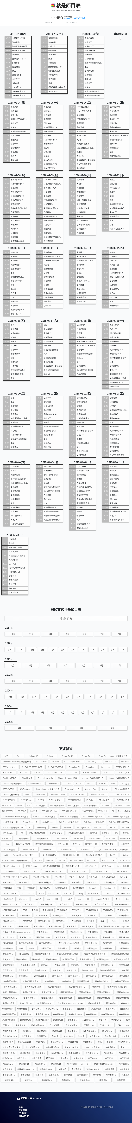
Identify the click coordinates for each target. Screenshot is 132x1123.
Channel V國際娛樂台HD (13, 784)
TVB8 (19, 888)
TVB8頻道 (31, 888)
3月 (103, 650)
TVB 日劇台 (124, 877)
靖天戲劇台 (7, 1058)
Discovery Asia (90, 789)
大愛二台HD (60, 965)
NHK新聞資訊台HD (71, 855)
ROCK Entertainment (11, 866)
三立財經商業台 (101, 905)
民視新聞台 (55, 1025)
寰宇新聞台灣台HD (31, 982)
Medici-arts (47, 850)
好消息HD (57, 971)
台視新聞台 (62, 949)
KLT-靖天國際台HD (41, 839)
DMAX (113, 784)
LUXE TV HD (110, 839)
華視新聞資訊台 (52, 1047)
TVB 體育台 (7, 888)
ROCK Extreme (31, 866)
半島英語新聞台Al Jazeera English (17, 932)
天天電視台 (24, 971)
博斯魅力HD (124, 938)
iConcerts (23, 899)
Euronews (106, 806)
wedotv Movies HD (10, 905)
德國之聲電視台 (10, 992)
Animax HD (33, 756)
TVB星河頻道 (78, 888)
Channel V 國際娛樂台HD (92, 778)
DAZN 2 (79, 784)
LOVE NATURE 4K (60, 839)
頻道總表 (63, 1069)
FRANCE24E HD (88, 811)
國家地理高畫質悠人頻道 (67, 954)
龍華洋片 (29, 1080)
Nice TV (112, 855)
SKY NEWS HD (90, 866)
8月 (85, 634)
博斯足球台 (124, 932)
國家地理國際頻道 (42, 954)
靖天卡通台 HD (92, 1053)
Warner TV (68, 894)
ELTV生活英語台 (56, 800)
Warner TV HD (53, 894)
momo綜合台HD (102, 899)
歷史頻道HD (116, 1020)
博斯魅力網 (8, 943)
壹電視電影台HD (28, 965)
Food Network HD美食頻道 (44, 817)
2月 (113, 650)
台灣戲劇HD (124, 943)
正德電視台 (72, 1020)
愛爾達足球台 (47, 998)
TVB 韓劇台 (124, 883)
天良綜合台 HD (40, 971)
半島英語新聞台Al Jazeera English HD (113, 927)
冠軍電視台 (71, 927)
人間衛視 (92, 916)
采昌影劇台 (40, 1053)
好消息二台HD (88, 971)
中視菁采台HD (123, 910)
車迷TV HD (125, 1047)
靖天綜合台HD (94, 1058)
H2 (30, 828)
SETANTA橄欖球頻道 (51, 866)
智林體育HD (7, 1009)
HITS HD (105, 833)
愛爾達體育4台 (122, 998)
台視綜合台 (92, 949)
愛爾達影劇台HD (104, 992)
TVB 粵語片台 (24, 883)
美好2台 (81, 1036)
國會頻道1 (6, 960)
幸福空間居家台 (122, 982)
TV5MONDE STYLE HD (41, 877)
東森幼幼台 (67, 1009)
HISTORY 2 (93, 833)
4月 (93, 650)
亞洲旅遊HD (8, 916)
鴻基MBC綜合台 (93, 1069)
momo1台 (37, 899)
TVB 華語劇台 (108, 883)
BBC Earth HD (41, 762)
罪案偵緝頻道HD (9, 1036)
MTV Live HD (63, 844)
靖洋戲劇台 (7, 1069)
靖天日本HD (22, 1058)
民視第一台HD (106, 1025)
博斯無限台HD (76, 932)
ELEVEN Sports (26, 800)
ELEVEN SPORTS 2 (98, 795)
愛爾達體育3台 (103, 998)
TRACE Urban (122, 872)
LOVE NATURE (77, 839)
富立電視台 (24, 976)
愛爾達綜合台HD (10, 998)
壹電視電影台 (9, 965)
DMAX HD (102, 784)
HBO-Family (99, 828)
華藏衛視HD (7, 1042)
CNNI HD (107, 773)
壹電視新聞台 (85, 960)
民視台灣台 (20, 1025)
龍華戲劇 (125, 1075)
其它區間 (68, 19)
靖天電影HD (40, 1064)
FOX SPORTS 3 (7, 811)
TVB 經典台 (61, 883)
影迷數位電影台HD (77, 987)
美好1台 (55, 1036)
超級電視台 (110, 1047)
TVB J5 (81, 877)
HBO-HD (112, 828)
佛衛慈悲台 (124, 916)
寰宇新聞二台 (108, 976)
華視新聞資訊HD (33, 1047)
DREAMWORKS (8, 789)
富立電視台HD (40, 976)
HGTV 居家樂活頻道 (37, 833)
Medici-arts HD (29, 850)
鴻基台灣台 (110, 1069)
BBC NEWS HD (110, 762)
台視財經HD (108, 949)
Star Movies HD (30, 872)
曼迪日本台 (36, 1009)
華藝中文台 (41, 1042)
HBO (21, 833)
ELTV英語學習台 (74, 800)
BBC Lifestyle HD (93, 762)
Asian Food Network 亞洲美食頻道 (16, 762)
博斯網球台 (109, 932)
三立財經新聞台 (122, 905)
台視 (21, 949)
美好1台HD (68, 1036)
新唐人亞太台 (26, 1003)
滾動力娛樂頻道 (9, 1031)
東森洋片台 (110, 1009)
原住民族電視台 (46, 943)
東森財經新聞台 (9, 1014)
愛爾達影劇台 (85, 992)
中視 (25, 910)
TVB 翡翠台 (91, 883)
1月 (123, 650)
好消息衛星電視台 (108, 971)
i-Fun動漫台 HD (123, 894)
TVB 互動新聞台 (108, 877)
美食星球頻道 (111, 1036)
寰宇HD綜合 (57, 976)
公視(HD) (90, 921)
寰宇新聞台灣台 (10, 982)
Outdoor (49, 861)
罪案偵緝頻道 (123, 1031)
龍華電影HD (122, 1080)
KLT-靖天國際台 (22, 839)
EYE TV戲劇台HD (57, 806)
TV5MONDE (59, 877)
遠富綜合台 (25, 1053)
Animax (50, 756)
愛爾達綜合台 (123, 992)
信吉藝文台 (27, 921)
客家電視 (125, 971)
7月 (102, 634)
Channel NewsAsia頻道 (67, 778)
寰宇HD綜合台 (74, 976)
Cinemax (67, 784)
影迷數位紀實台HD (33, 987)
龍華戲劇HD (10, 1080)
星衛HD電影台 (94, 1003)
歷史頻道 (103, 1020)
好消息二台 (71, 971)
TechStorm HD (109, 888)
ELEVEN (41, 800)
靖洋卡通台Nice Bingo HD (77, 1064)
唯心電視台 (24, 954)
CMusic (37, 773)
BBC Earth (55, 762)
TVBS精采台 (45, 888)
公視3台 (125, 921)
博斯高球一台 (91, 938)
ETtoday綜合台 (105, 800)
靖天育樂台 (125, 1058)
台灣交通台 (108, 943)
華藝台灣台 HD (57, 1042)
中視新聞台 (62, 910)
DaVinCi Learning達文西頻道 (47, 789)
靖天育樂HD (110, 1058)
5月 (82, 650)
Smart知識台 (10, 872)
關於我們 (23, 1110)
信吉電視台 (61, 921)
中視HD (35, 910)
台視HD (32, 949)
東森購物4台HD (9, 1020)
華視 (100, 1042)
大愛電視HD (89, 965)
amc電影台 (107, 894)
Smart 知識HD (123, 866)
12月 (13, 634)
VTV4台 (41, 894)
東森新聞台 (96, 1009)
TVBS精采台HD (61, 888)
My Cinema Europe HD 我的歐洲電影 (113, 850)
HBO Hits (67, 828)
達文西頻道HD (9, 1053)
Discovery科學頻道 (11, 795)
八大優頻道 (76, 921)
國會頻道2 (36, 960)
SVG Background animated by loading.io (97, 1107)
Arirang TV (86, 756)
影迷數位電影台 (55, 987)
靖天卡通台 (109, 1053)
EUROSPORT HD (123, 800)
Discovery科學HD (122, 789)
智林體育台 (22, 1009)
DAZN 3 (90, 784)
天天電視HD (8, 971)
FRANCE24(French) (69, 811)
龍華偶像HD (54, 1075)
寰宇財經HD (50, 982)
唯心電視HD (8, 954)
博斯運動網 (60, 938)
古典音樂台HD (91, 943)
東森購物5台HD (42, 1020)
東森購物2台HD (75, 1014)
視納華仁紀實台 (71, 1047)
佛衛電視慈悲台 (10, 921)
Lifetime (6, 844)
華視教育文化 (124, 1042)
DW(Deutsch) (25, 789)
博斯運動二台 (25, 938)
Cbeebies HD (27, 778)
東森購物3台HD (107, 1014)
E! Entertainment (58, 795)
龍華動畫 (68, 1075)
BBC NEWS (125, 762)
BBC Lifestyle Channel (73, 762)
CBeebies (24, 773)
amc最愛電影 (93, 894)
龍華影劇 (97, 1075)
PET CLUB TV (92, 861)
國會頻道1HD (21, 960)
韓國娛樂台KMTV (46, 1069)
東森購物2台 (58, 1014)
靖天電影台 (56, 1064)
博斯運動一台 (8, 938)
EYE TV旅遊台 (73, 806)
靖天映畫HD (64, 1058)
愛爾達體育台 (9, 1003)
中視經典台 (77, 910)
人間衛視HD (107, 916)
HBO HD (55, 828)
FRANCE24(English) (49, 811)
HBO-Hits (125, 828)
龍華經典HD (85, 1080)
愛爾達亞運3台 (66, 992)
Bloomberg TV (74, 767)
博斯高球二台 (108, 938)
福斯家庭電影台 (89, 1031)
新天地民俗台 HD (44, 1003)
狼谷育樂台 (42, 1031)
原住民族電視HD (26, 943)
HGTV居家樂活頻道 (76, 833)
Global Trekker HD (30, 822)
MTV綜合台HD (91, 844)
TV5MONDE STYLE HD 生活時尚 (15, 877)
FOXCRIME (22, 811)
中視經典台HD (92, 910)
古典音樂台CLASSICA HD (69, 943)
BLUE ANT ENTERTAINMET (32, 767)
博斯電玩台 (75, 938)
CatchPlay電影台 (10, 778)
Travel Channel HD (9, 894)
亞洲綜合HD (41, 916)
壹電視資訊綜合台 (122, 960)
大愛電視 (75, 965)
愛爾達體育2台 (84, 998)
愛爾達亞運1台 (29, 992)
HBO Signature (83, 828)
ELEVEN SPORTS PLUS (120, 795)
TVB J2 (71, 877)
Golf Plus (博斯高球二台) (119, 822)
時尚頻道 (125, 1003)
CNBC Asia (73, 773)
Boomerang (105, 767)
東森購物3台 (91, 1014)
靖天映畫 (50, 1058)
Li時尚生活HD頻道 (22, 844)
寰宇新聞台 (124, 976)
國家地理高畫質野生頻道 (95, 954)
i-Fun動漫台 (8, 899)
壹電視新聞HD (68, 960)
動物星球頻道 (87, 927)
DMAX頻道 (125, 784)
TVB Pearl (93, 877)
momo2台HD (83, 899)
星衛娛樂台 (111, 1003)
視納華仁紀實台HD (92, 1047)
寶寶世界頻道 (83, 982)
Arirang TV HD (67, 756)
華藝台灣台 (73, 1042)
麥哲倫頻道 (25, 1075)
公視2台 (113, 921)
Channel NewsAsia (45, 778)
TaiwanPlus (93, 888)
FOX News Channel (122, 806)
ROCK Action (125, 861)
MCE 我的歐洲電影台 (44, 844)
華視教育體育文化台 (11, 1047)
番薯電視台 (72, 1031)
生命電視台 (57, 1031)
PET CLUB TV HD (76, 861)
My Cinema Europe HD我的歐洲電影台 (19, 855)
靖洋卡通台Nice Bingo (103, 1064)
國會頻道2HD (51, 960)
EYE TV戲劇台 (40, 806)
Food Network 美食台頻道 (119, 817)
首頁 (21, 1107)
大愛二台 (45, 965)
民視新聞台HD (72, 1025)
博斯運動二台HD (43, 938)
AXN (18, 756)
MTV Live (76, 844)
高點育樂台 (76, 1069)
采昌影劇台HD (57, 1053)
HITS (116, 833)
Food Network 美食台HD (93, 817)
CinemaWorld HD (35, 784)
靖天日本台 (37, 1058)
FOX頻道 (34, 811)
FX (113, 811)
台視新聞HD (46, 949)
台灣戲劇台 (8, 949)
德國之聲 (96, 987)
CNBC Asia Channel (54, 773)
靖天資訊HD (8, 1064)
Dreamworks (40, 795)
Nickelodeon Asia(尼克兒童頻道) (15, 861)
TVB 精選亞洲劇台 (43, 883)
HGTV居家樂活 (56, 833)
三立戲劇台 (29, 905)
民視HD (6, 1025)
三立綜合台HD (82, 905)
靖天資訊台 (24, 1064)
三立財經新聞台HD (10, 910)
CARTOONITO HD (122, 767)
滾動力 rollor (123, 1025)
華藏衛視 (126, 1036)
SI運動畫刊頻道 (72, 866)
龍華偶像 (39, 1075)
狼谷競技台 (27, 1031)
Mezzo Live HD (66, 850)
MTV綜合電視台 (108, 844)
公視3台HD (7, 927)
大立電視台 (124, 965)
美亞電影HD (27, 1036)
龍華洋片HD (47, 1080)
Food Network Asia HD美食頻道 (15, 817)
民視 (128, 1020)
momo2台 (68, 899)
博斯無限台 (59, 932)
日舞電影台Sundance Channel (70, 1003)
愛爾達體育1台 (65, 998)
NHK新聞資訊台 (49, 855)
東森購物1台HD (42, 1014)
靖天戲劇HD (124, 1053)
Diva (27, 795)
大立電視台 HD (107, 965)
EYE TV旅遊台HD (90, 806)
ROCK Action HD (108, 861)
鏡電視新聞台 (74, 1053)
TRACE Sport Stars (78, 872)
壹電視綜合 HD (102, 960)
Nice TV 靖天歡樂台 (94, 855)
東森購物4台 (124, 1014)
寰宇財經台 (66, 982)
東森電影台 (58, 1020)
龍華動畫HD (82, 1075)
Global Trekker (48, 822)
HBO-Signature (9, 833)
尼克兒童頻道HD (102, 982)
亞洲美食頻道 (75, 916)
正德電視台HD (88, 1020)
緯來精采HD (107, 1031)
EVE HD (20, 806)
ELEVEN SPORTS (9, 800)
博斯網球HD (93, 932)
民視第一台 (89, 1025)
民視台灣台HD (37, 1025)
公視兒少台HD (23, 927)
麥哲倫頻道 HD (9, 1075)
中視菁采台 (108, 910)
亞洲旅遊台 (25, 916)
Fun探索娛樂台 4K (10, 822)
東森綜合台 (125, 1009)
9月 (67, 634)
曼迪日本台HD (52, 1009)
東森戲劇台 (82, 1009)
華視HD (110, 1042)
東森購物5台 (25, 1020)
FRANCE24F (102, 811)
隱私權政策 (24, 1116)
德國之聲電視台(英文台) (117, 987)
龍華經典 (66, 1080)
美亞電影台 (42, 1036)
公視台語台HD (55, 927)
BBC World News (9, 767)
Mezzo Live (85, 850)
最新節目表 (66, 619)
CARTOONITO (8, 773)
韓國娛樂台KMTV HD (25, 1069)
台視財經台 (124, 949)
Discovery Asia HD (72, 789)
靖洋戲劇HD (124, 1064)
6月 (119, 634)
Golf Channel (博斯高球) (69, 822)
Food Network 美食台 (69, 817)
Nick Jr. (125, 855)
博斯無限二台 (43, 932)
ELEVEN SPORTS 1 (78, 795)
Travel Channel (28, 894)
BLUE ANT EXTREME (55, 767)
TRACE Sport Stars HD (53, 872)
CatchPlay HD (123, 773)
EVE (28, 806)
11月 (31, 634)
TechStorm (125, 888)
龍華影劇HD (111, 1075)
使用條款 (23, 1113)
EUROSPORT (7, 806)
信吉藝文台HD (44, 921)
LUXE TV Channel (94, 839)
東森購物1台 (25, 1014)
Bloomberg (90, 767)
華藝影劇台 (88, 1042)
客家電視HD (8, 976)
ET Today (90, 800)
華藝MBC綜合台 (24, 1042)
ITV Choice (6, 839)
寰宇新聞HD (91, 976)
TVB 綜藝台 (76, 883)
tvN (127, 899)
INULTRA (126, 833)
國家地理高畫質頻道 (120, 954)
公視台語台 (39, 927)
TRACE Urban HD (101, 872)
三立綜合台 (64, 905)
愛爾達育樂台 (29, 998)
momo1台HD (52, 899)
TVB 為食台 (7, 883)
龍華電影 (103, 1080)
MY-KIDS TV (125, 844)
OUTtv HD (38, 861)
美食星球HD (95, 1036)
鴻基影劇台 (124, 1069)
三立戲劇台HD (47, 905)
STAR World (106, 866)
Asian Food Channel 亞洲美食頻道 (113, 756)
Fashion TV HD (124, 811)
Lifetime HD (125, 839)
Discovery (106, 789)
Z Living (79, 894)
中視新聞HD (48, 910)
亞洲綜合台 (58, 916)
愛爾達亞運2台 (48, 992)
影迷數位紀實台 (10, 987)
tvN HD (117, 899)
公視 (102, 921)
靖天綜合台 (78, 1058)
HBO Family (41, 828)
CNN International (90, 773)
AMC (6, 756)
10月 (50, 634)
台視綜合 (77, 949)
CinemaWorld (53, 784)
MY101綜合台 (9, 850)
